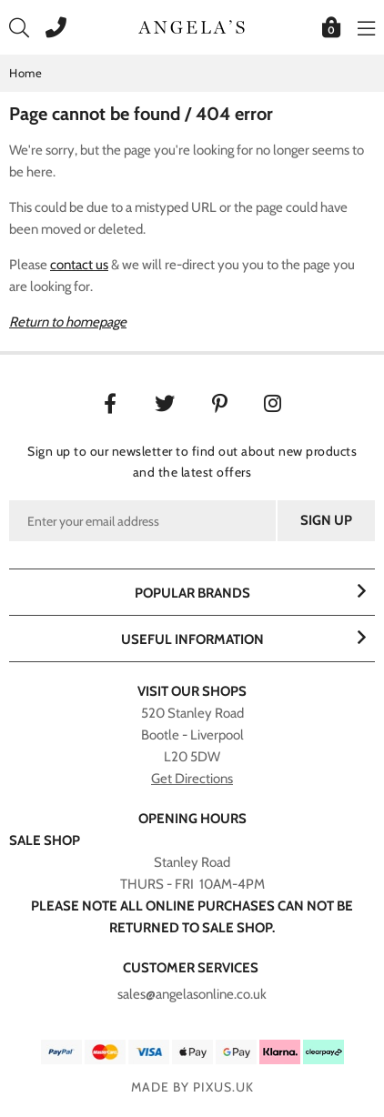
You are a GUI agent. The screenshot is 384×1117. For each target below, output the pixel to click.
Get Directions (192, 778)
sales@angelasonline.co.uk (192, 994)
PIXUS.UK (223, 1087)
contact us (79, 265)
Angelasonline (192, 27)
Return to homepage (67, 322)
